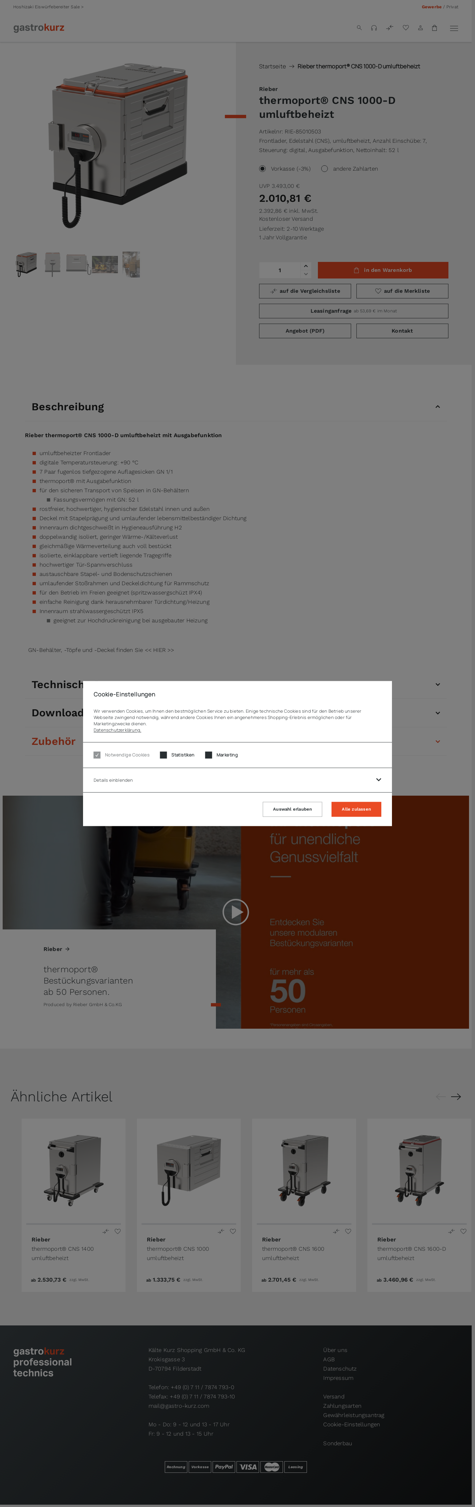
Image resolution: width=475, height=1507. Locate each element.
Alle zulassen (356, 808)
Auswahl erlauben (292, 808)
